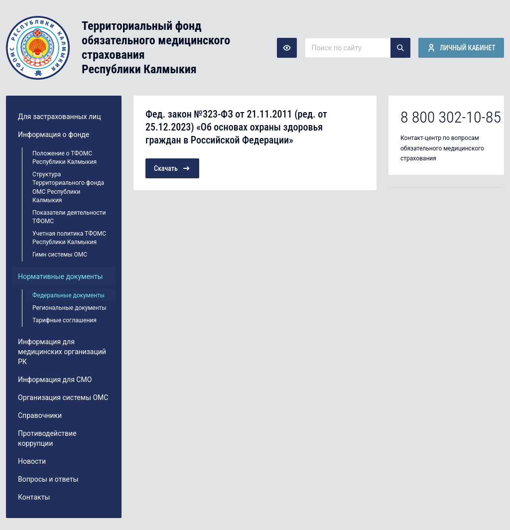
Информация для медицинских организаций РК (62, 352)
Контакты (34, 497)
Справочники (40, 415)
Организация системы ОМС (63, 397)
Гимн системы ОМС (59, 254)
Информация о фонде (53, 134)
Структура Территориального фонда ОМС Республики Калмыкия (68, 187)
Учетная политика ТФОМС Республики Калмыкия (69, 238)
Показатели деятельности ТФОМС (69, 217)
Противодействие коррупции (47, 438)
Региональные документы (69, 307)
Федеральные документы (68, 295)
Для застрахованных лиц (59, 117)
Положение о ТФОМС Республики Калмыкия (64, 157)
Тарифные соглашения (64, 320)
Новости (32, 461)
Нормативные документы (60, 276)
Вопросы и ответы (48, 479)
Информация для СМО (55, 380)
